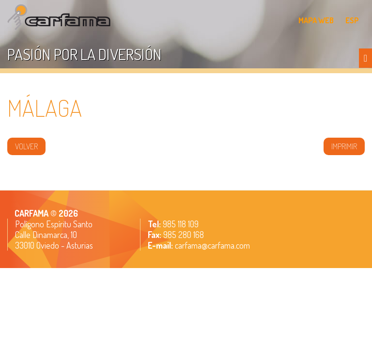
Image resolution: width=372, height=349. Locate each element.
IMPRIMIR (344, 146)
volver (26, 146)
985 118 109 (180, 224)
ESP (352, 20)
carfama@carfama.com (212, 245)
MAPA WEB (316, 20)
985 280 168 (182, 234)
